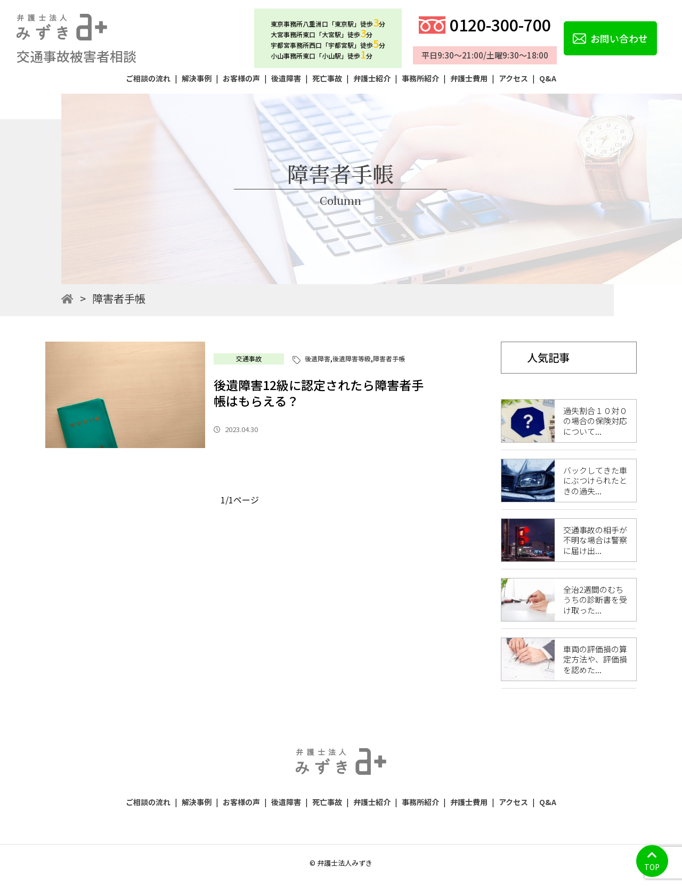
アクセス (513, 78)
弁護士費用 (469, 78)
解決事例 (197, 78)
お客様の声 (241, 78)
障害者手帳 (389, 358)
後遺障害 (286, 78)
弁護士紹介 (372, 78)
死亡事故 (327, 78)
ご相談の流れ (148, 78)
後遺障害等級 (351, 358)
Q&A (547, 78)
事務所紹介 (420, 78)
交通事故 (249, 358)
